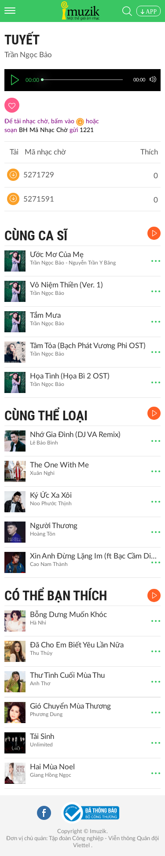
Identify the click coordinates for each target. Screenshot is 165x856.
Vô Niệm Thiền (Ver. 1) (66, 285)
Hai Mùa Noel (52, 767)
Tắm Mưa (45, 315)
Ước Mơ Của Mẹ (57, 254)
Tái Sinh (42, 736)
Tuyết (22, 40)
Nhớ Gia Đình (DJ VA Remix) (75, 434)
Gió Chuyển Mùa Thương (70, 706)
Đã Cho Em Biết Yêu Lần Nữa (77, 645)
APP (148, 11)
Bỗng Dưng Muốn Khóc (68, 614)
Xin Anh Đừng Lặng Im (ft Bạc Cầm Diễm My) (94, 556)
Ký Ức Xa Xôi (51, 495)
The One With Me (59, 465)
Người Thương (53, 525)
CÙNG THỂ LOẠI (46, 415)
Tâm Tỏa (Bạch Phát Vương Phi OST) (88, 345)
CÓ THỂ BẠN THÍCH (55, 595)
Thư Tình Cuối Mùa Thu (67, 675)
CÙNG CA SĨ (35, 235)
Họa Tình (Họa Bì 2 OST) (70, 376)
